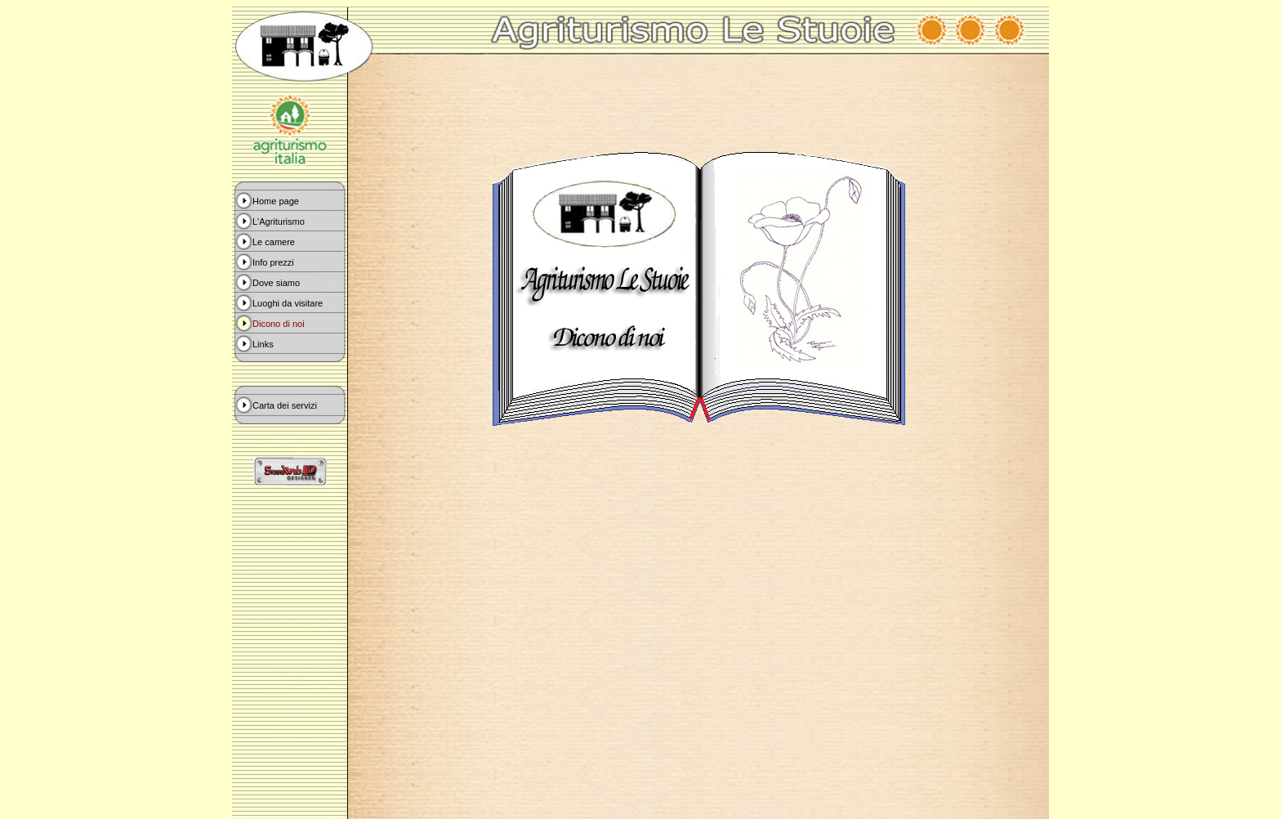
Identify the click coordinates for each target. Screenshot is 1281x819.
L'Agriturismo (278, 221)
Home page (275, 201)
